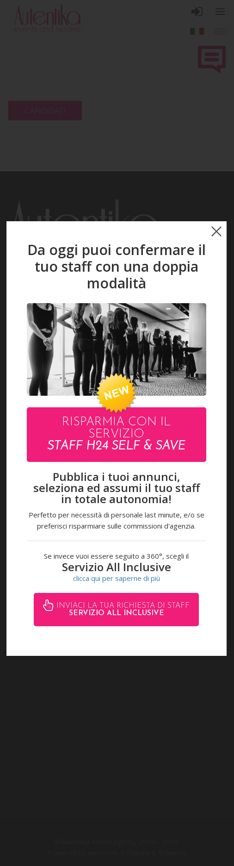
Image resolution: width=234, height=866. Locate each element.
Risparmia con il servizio (116, 434)
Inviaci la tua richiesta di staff (122, 609)
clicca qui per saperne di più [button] (116, 578)
